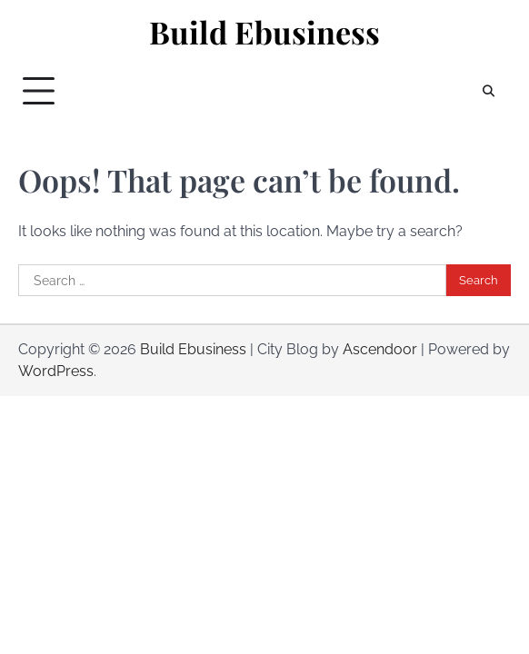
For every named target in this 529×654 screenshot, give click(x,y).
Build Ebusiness (264, 32)
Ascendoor (380, 349)
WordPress (56, 371)
